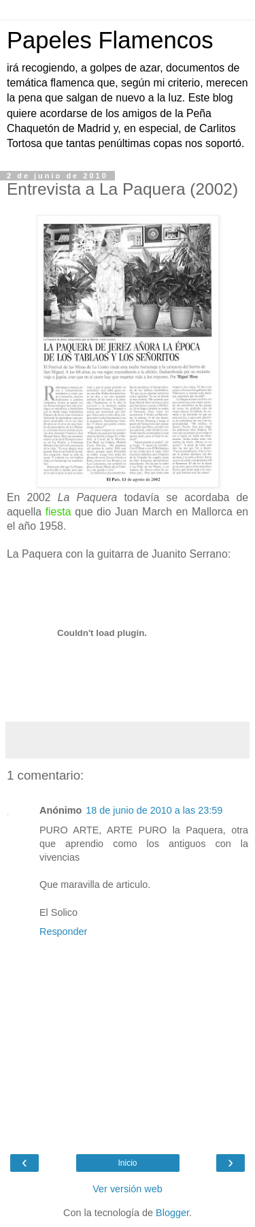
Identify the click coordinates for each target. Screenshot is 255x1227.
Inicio (127, 1163)
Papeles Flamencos (110, 40)
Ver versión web (127, 1188)
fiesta (58, 511)
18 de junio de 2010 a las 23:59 (154, 810)
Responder (63, 931)
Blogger (172, 1212)
